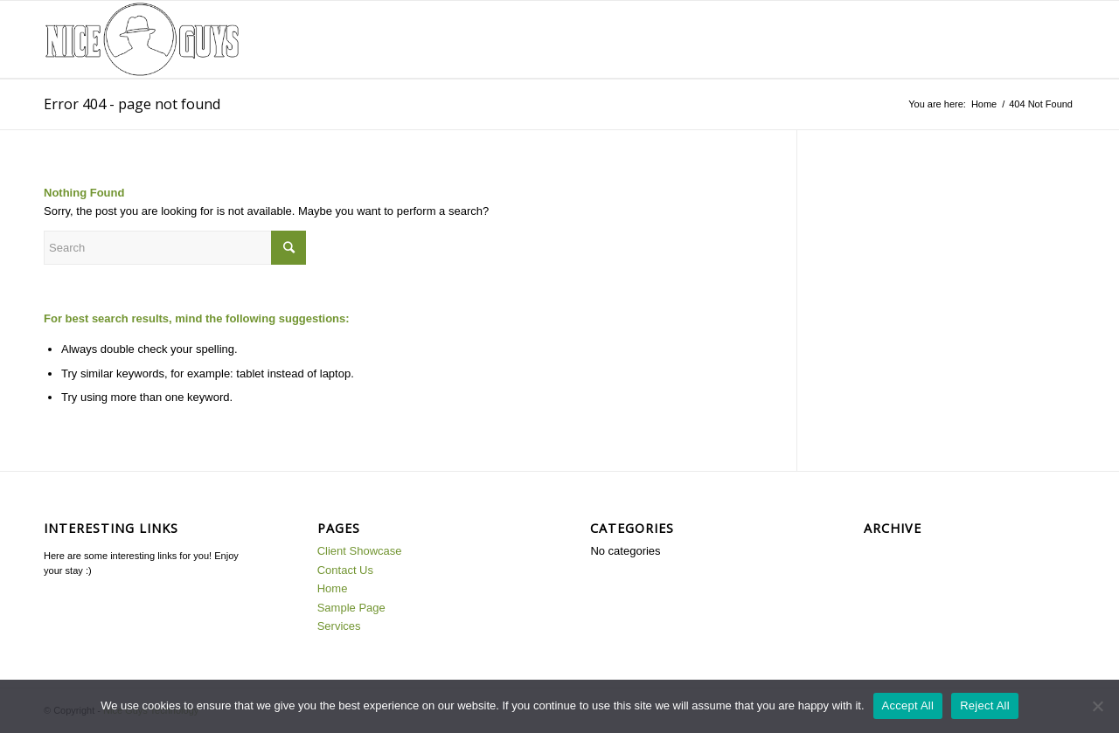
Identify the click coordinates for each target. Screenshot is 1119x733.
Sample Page (351, 607)
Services (339, 626)
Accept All (908, 705)
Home (984, 104)
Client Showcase (359, 550)
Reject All (985, 705)
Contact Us (345, 570)
